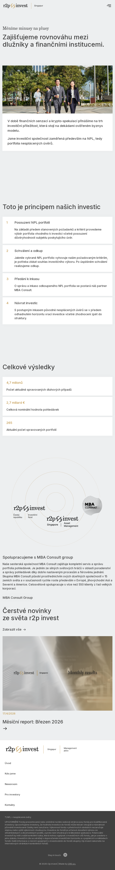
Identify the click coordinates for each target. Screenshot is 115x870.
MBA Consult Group (18, 598)
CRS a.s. (72, 863)
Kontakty (10, 805)
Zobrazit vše (14, 629)
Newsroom (11, 784)
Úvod (8, 763)
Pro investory (12, 794)
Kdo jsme (10, 773)
